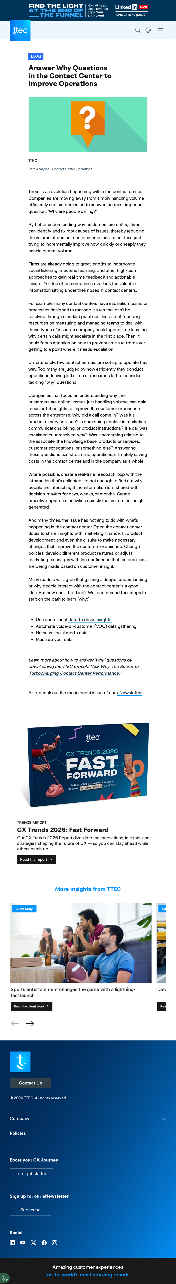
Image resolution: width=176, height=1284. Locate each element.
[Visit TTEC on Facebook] (44, 1243)
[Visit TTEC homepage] (20, 1061)
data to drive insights (90, 620)
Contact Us (30, 1083)
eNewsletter (129, 693)
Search (138, 30)
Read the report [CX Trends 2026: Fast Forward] (36, 859)
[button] (30, 1023)
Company (19, 1118)
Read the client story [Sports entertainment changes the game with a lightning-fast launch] (31, 1006)
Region (148, 30)
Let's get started (31, 1174)
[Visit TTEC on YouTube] (22, 1243)
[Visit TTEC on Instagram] (54, 1243)
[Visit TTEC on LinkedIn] (12, 1243)
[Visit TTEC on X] (33, 1243)
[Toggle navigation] (160, 30)
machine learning (77, 270)
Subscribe (30, 1210)
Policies (18, 1133)
